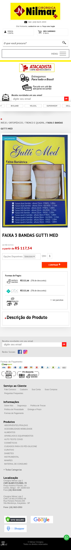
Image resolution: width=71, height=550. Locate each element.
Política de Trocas (38, 405)
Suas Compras (51, 389)
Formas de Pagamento (14, 413)
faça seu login (48, 26)
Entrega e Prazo (34, 409)
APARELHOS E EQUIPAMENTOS (18, 436)
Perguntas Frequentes (13, 393)
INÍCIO (4, 122)
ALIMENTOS (9, 432)
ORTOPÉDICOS (16, 122)
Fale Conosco (10, 389)
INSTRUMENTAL (11, 457)
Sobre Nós (8, 405)
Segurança (22, 405)
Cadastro (24, 389)
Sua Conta (36, 389)
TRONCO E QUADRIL (34, 122)
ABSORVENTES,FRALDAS (16, 425)
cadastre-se (33, 26)
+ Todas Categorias (12, 469)
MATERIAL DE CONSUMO (15, 464)
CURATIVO (9, 450)
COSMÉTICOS (10, 443)
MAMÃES (8, 460)
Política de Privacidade (14, 409)
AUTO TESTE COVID (13, 439)
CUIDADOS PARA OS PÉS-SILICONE (20, 446)
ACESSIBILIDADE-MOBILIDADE (18, 429)
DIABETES (9, 453)
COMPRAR (54, 264)
